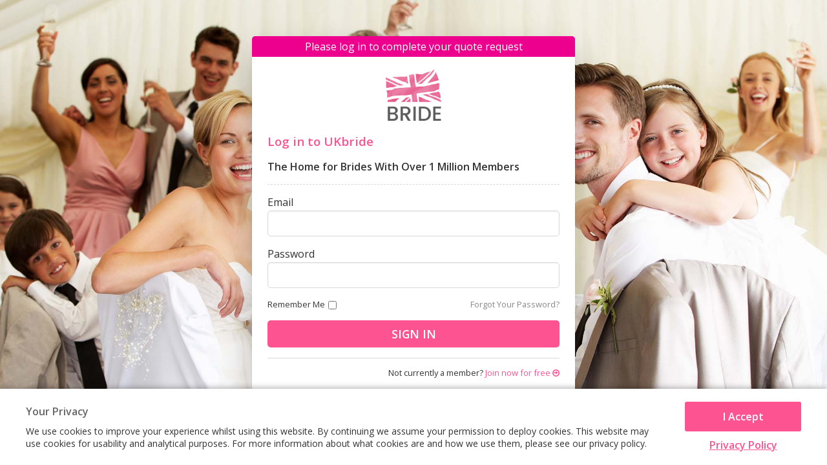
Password (291, 254)
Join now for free (522, 372)
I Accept (743, 416)
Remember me (296, 304)
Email (280, 202)
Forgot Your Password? (515, 304)
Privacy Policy (743, 445)
